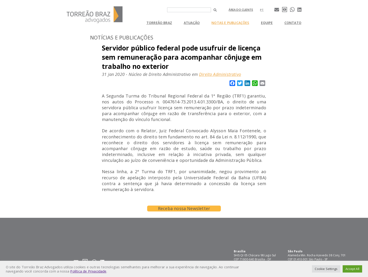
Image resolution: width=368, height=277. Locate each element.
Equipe (267, 22)
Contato (292, 22)
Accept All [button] (352, 269)
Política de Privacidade (88, 271)
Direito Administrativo (220, 74)
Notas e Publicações (230, 22)
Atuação (192, 22)
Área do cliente (241, 10)
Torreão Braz (159, 22)
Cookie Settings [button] (326, 269)
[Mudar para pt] (262, 10)
